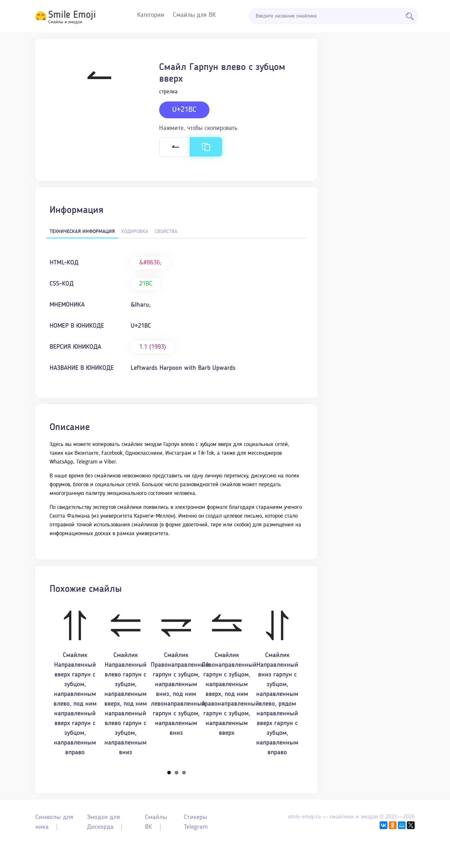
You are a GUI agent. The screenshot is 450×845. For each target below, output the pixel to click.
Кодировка (134, 231)
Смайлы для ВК (194, 15)
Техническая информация (82, 231)
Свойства (166, 231)
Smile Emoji (72, 15)
